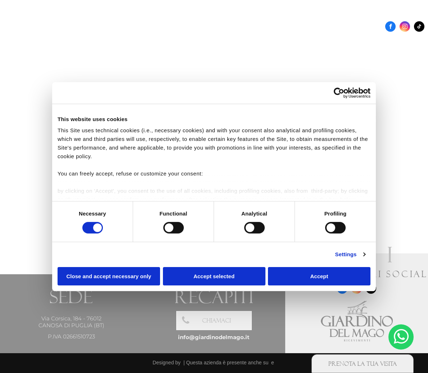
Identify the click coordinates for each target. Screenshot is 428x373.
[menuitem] (145, 43)
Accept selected (214, 276)
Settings (346, 254)
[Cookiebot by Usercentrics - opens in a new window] (339, 92)
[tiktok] (419, 27)
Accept (319, 276)
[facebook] (390, 27)
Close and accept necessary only (109, 276)
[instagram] (405, 27)
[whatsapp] (401, 337)
